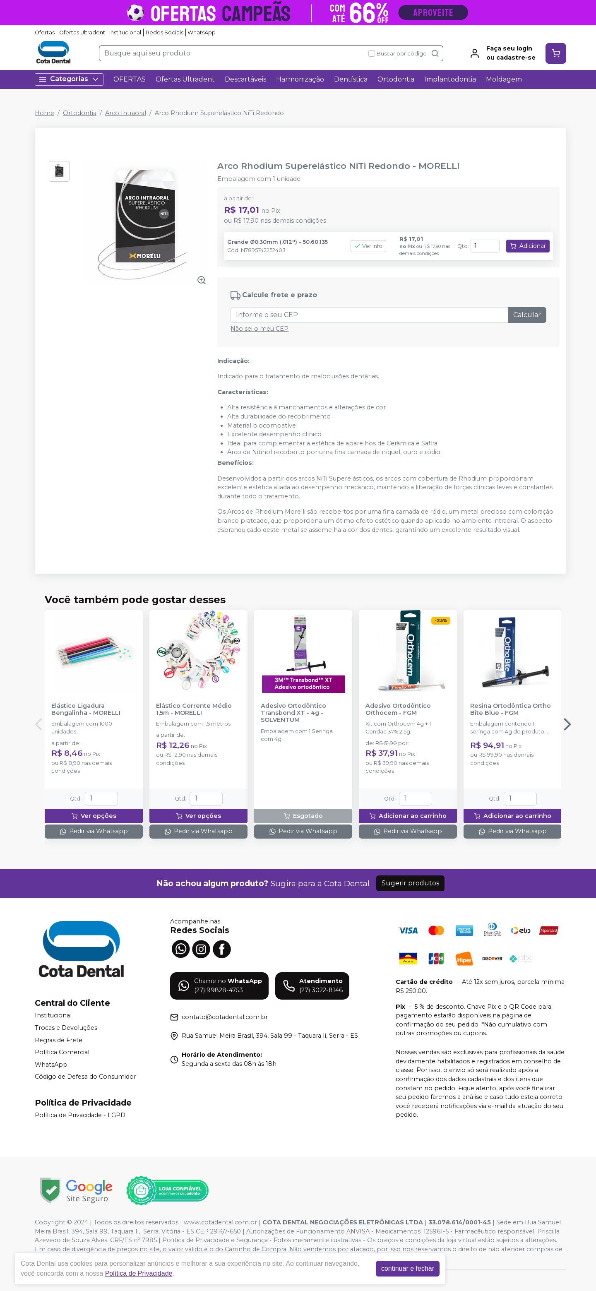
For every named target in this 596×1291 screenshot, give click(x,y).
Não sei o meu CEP (259, 328)
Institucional (125, 32)
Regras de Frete (58, 1040)
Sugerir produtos (410, 883)
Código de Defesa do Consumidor (85, 1077)
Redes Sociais (164, 32)
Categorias (69, 79)
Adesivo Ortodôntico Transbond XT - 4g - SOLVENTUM (293, 713)
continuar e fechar (407, 1268)
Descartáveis (245, 79)
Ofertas (45, 32)
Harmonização (300, 79)
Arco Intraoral (125, 113)
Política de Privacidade (139, 1273)
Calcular (527, 315)
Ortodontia (395, 79)
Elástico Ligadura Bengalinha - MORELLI (85, 709)
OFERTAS (129, 79)
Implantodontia (450, 79)
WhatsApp (201, 32)
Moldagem (504, 79)
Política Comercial (62, 1052)
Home (44, 113)
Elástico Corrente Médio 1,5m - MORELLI (194, 709)
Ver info (368, 246)
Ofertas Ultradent (82, 32)
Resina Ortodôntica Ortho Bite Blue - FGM (510, 709)
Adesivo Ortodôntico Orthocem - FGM (398, 709)
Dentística (351, 79)
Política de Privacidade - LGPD (80, 1115)
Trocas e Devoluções (66, 1027)
